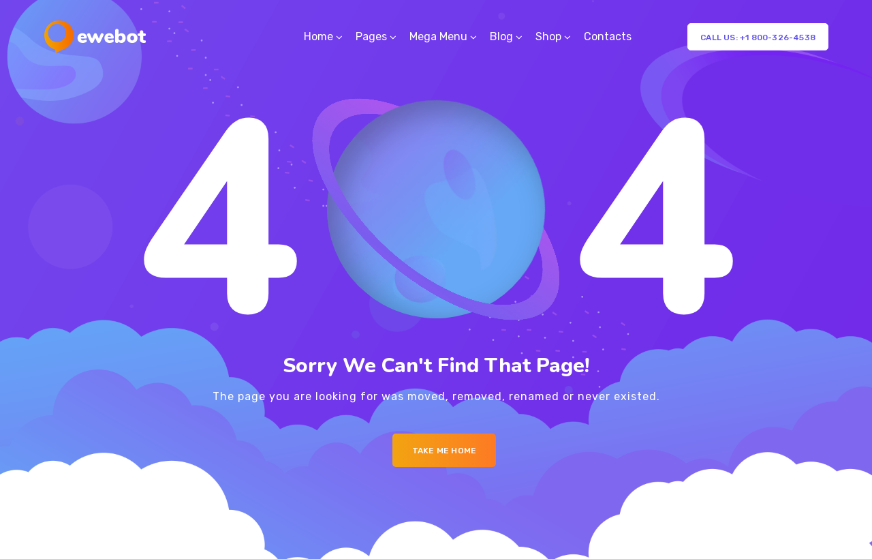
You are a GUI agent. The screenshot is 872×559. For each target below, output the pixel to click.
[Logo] (95, 36)
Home (318, 36)
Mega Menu (438, 36)
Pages (371, 36)
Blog (501, 36)
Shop (548, 36)
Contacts (608, 36)
